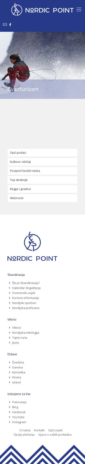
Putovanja (19, 402)
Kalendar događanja (26, 288)
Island (16, 382)
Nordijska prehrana (25, 308)
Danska (17, 367)
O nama (24, 430)
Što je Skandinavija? (26, 283)
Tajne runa (19, 338)
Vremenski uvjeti (23, 293)
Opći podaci (18, 153)
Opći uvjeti (55, 430)
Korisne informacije (25, 298)
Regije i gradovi (20, 189)
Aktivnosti (16, 198)
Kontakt (39, 430)
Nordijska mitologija (25, 333)
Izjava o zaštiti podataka (55, 434)
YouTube (18, 417)
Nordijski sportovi (24, 303)
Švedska (18, 362)
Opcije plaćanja (24, 434)
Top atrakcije (19, 180)
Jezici (15, 343)
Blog (15, 407)
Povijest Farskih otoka (25, 171)
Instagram (19, 422)
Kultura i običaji (20, 162)
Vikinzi (16, 328)
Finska (16, 377)
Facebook (19, 412)
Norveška (18, 372)
